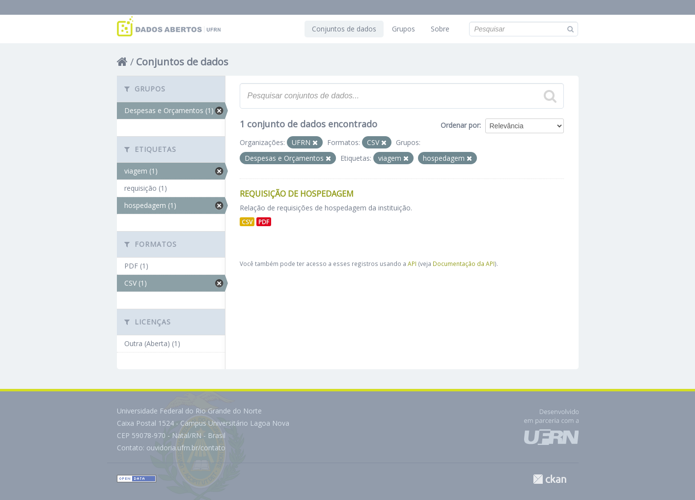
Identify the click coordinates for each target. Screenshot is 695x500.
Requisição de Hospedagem (297, 193)
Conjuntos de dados (344, 28)
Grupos (403, 28)
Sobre (440, 28)
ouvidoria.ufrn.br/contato (185, 447)
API (412, 263)
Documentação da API (464, 263)
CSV (247, 222)
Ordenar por (460, 125)
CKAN (549, 479)
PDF (263, 222)
